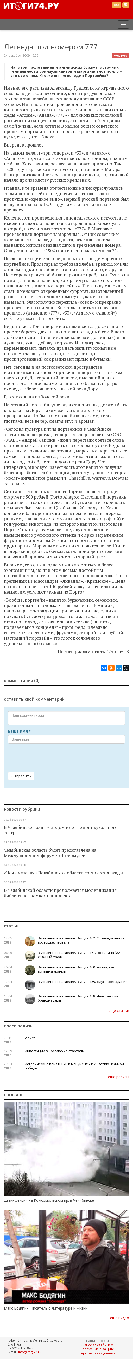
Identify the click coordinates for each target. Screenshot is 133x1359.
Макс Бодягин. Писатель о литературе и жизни (45, 1308)
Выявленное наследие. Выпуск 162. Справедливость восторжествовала (81, 940)
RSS (116, 5)
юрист (30, 1038)
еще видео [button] (119, 1318)
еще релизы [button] (118, 1076)
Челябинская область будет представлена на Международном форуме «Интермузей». (50, 852)
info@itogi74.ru (29, 1352)
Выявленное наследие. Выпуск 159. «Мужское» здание (83, 981)
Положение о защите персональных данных (97, 1351)
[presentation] (47, 758)
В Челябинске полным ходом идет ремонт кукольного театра (61, 830)
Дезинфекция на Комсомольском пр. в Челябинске (49, 1200)
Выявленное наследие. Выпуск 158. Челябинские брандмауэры (78, 998)
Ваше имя (19, 731)
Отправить (21, 775)
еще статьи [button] (119, 1010)
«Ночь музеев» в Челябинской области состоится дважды (63, 873)
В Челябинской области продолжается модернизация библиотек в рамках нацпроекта (60, 892)
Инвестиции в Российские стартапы (55, 1051)
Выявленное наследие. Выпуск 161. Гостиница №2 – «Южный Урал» (80, 954)
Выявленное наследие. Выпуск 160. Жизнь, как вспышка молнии (76, 969)
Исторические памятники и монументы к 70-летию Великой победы (74, 1066)
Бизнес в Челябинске (97, 1345)
